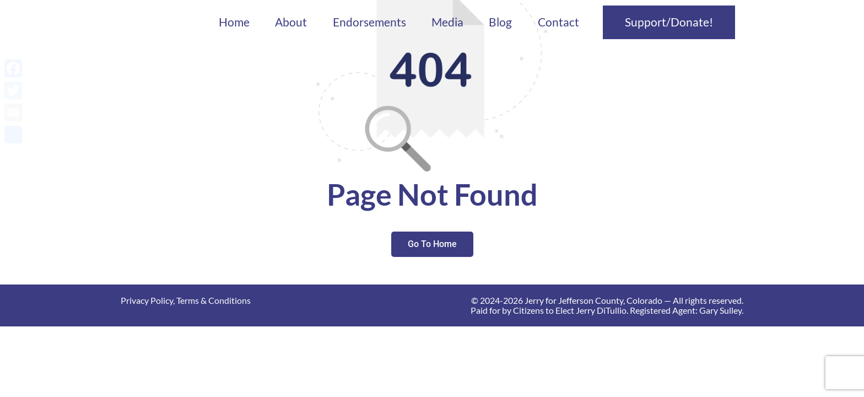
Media (447, 22)
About (291, 22)
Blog (500, 22)
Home (234, 22)
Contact (558, 22)
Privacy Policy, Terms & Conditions (186, 300)
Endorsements (369, 22)
